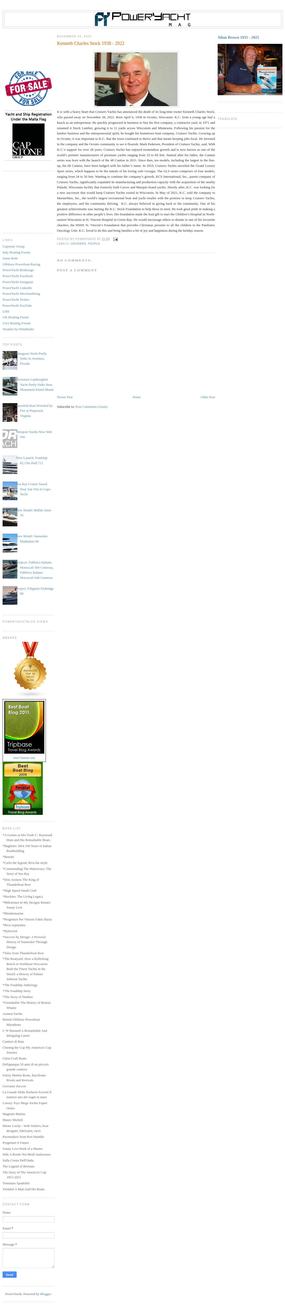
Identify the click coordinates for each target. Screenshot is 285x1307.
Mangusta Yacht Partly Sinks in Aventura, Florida (31, 359)
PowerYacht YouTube (17, 305)
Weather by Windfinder (18, 329)
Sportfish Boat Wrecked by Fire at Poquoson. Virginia (34, 411)
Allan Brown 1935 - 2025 (238, 37)
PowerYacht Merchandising (21, 293)
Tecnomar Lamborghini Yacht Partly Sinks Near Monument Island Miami (35, 384)
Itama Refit (10, 258)
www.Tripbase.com (24, 757)
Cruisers (78, 243)
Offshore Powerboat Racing (21, 264)
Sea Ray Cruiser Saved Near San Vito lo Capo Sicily (33, 489)
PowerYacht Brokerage (18, 270)
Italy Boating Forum (16, 252)
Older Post (208, 397)
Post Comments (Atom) (92, 407)
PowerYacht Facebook (18, 276)
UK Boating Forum (16, 317)
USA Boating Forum (17, 323)
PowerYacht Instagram (18, 282)
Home (137, 397)
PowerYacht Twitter (16, 299)
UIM (6, 311)
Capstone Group (14, 246)
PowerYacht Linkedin (17, 288)
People (94, 243)
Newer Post (65, 397)
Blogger (45, 1294)
